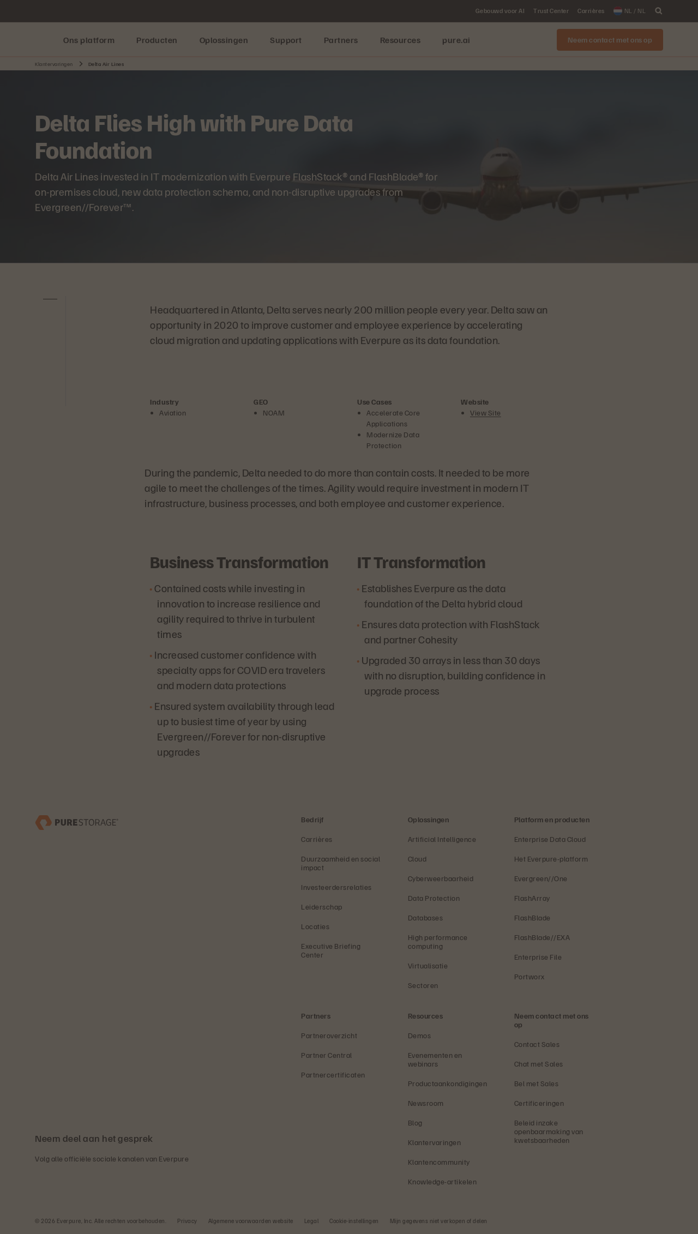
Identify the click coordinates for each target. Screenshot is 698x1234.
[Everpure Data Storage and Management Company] (76, 821)
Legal (311, 1220)
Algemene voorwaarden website (250, 1220)
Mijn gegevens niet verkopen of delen (439, 1220)
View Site (485, 412)
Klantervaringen (54, 64)
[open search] (658, 11)
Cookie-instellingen (354, 1220)
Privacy (187, 1220)
